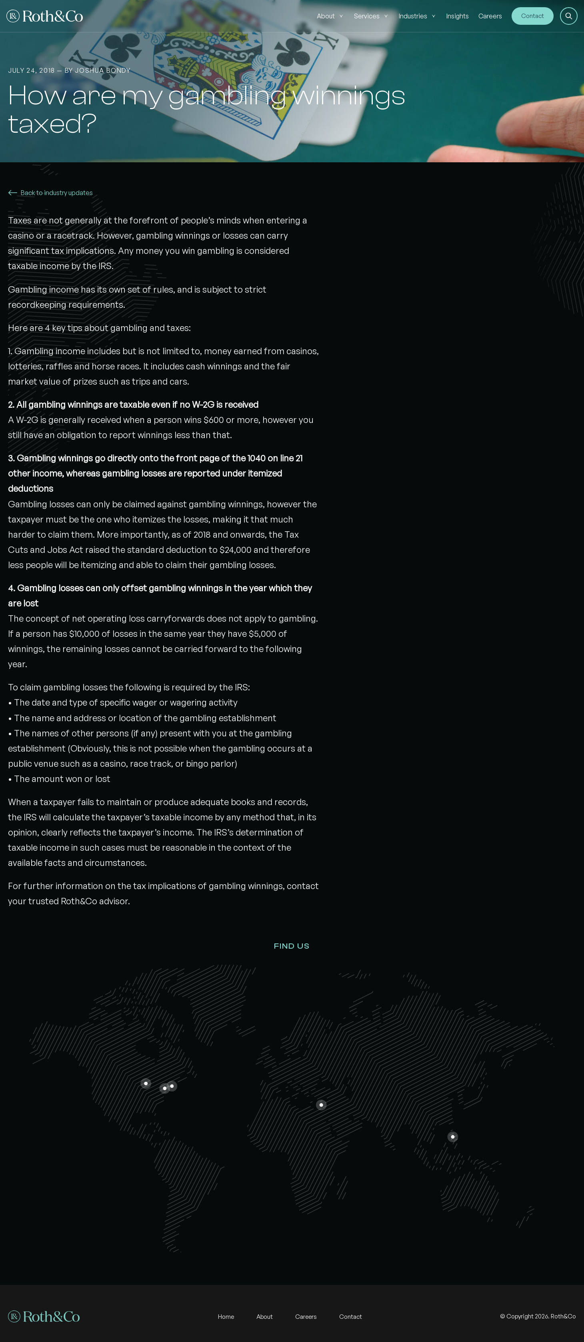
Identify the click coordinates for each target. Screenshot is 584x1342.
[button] (569, 16)
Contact (532, 16)
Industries (413, 16)
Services (367, 16)
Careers (490, 16)
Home (226, 1316)
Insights (457, 16)
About (326, 16)
